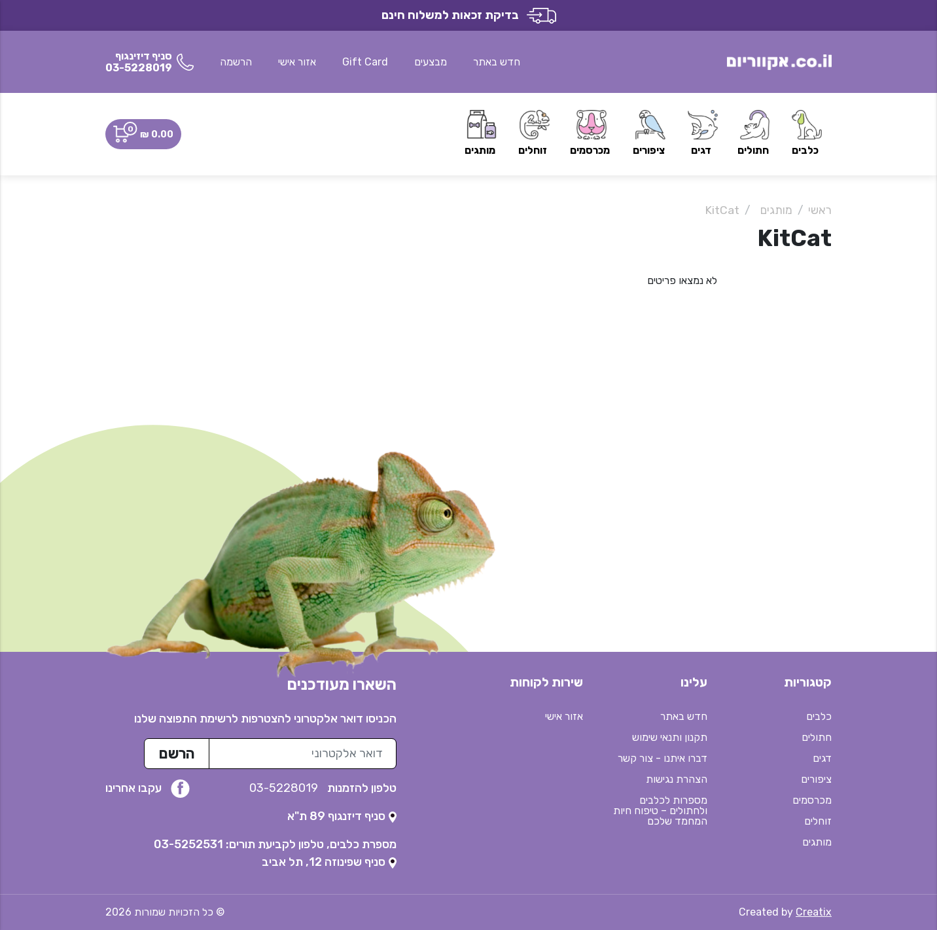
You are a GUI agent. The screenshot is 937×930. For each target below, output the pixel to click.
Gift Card (365, 62)
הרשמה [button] (236, 62)
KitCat (722, 210)
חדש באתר (496, 62)
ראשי (820, 210)
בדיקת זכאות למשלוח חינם (468, 15)
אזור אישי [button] (297, 62)
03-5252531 (188, 844)
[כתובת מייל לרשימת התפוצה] (303, 753)
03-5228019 (285, 788)
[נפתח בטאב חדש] (342, 816)
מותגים (776, 210)
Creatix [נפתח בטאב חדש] (814, 912)
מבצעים (430, 62)
